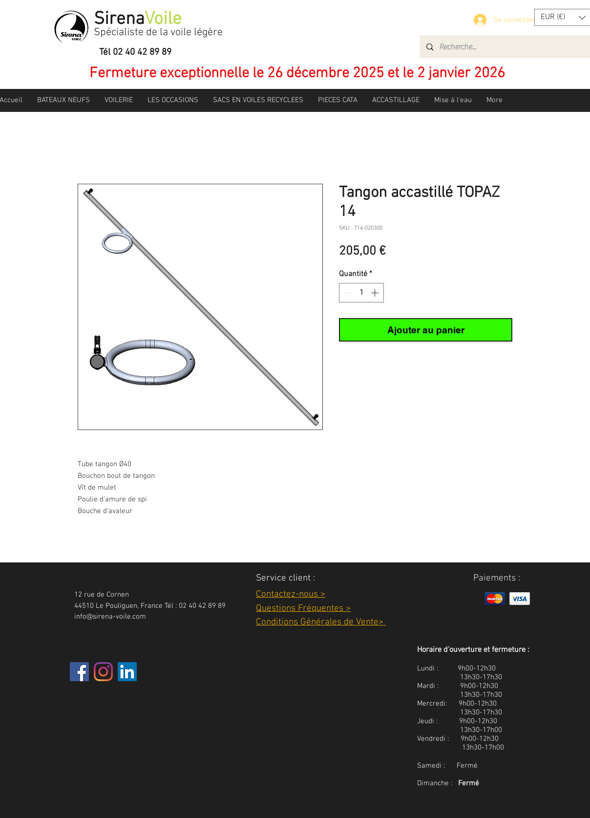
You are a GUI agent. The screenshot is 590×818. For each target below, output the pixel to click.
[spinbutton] (361, 292)
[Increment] (375, 292)
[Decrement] (347, 292)
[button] (63, 100)
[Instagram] (103, 671)
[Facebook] (79, 671)
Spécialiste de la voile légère (158, 32)
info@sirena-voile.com (110, 616)
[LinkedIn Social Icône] (127, 671)
